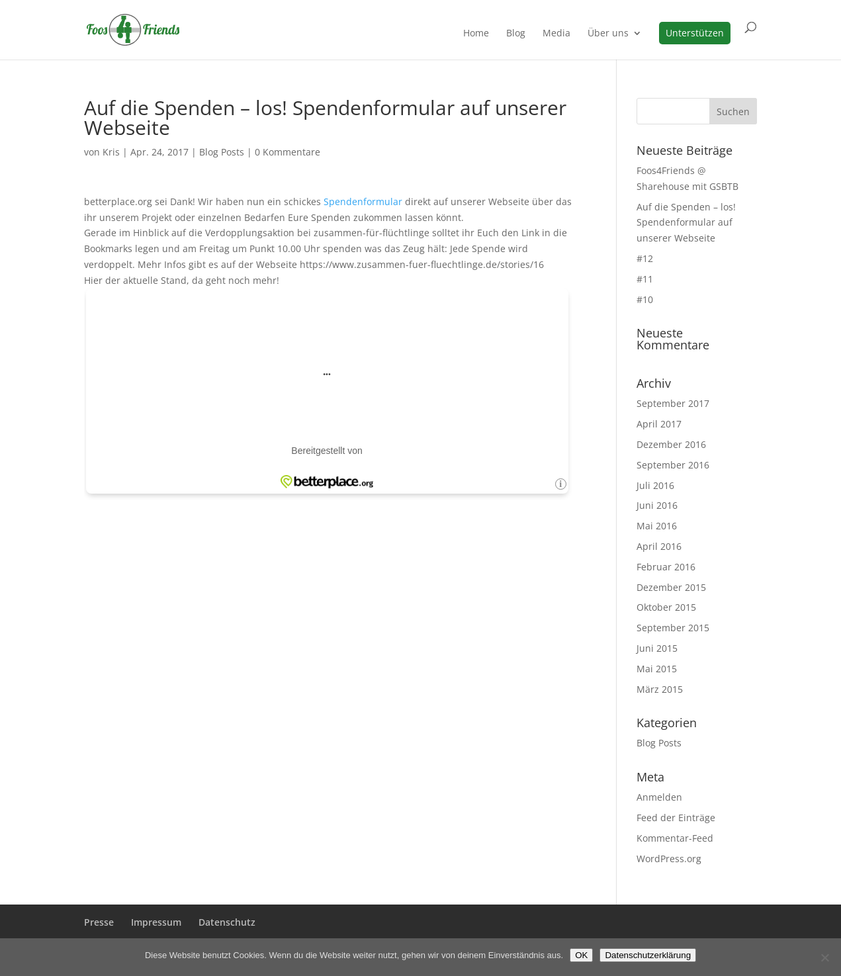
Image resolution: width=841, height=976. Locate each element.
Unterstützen (695, 32)
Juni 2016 (657, 505)
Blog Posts (221, 152)
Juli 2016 (655, 485)
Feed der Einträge (676, 817)
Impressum (156, 922)
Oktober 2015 (666, 607)
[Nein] (824, 957)
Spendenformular (364, 201)
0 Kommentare (287, 152)
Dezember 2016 (671, 444)
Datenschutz (227, 922)
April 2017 (659, 424)
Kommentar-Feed (675, 838)
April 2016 (659, 546)
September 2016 (673, 465)
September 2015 (673, 627)
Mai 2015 (657, 668)
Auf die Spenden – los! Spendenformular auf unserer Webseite (686, 222)
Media (556, 33)
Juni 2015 (657, 648)
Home (476, 33)
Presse (99, 922)
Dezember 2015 (671, 587)
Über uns (608, 33)
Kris (111, 152)
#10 (645, 299)
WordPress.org (669, 858)
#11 (645, 279)
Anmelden (659, 797)
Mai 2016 (657, 525)
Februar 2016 (666, 566)
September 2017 (673, 403)
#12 (645, 258)
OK (581, 955)
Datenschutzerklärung (648, 955)
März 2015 (660, 689)
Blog (515, 33)
